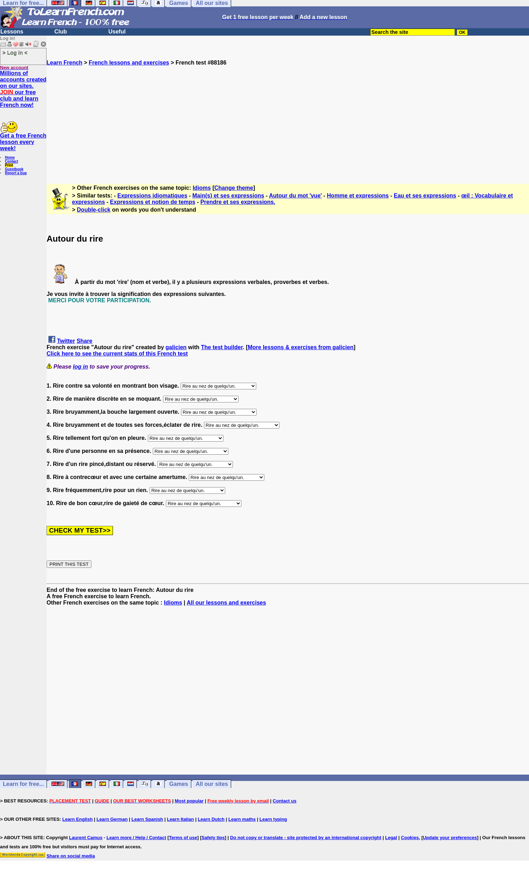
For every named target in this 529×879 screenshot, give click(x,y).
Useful (117, 32)
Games (178, 784)
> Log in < (15, 52)
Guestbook (14, 169)
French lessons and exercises (129, 63)
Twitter (66, 341)
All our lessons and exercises (226, 603)
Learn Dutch (211, 819)
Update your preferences (450, 837)
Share (84, 341)
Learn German (111, 819)
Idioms (202, 188)
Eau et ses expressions (425, 196)
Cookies (410, 837)
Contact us (284, 801)
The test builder (222, 347)
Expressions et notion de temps (153, 202)
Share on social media (71, 856)
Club (60, 32)
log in (80, 367)
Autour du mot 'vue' (295, 196)
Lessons (11, 32)
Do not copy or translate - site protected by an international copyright (305, 837)
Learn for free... (23, 784)
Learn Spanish (147, 819)
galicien (176, 347)
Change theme (233, 188)
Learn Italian (180, 819)
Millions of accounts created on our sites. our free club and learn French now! (23, 89)
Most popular (189, 801)
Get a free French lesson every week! (23, 142)
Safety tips (213, 837)
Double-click (93, 210)
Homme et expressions (358, 196)
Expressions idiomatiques (152, 196)
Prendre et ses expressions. (238, 202)
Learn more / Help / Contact (136, 837)
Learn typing (273, 819)
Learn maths (242, 819)
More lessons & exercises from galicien (301, 347)
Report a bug (16, 173)
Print (9, 165)
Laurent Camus (86, 837)
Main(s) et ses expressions (228, 196)
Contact (11, 161)
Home (10, 157)
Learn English (77, 819)
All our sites (212, 784)
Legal (391, 837)
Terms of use (183, 837)
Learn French (64, 63)
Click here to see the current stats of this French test (117, 354)
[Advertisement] (288, 115)
